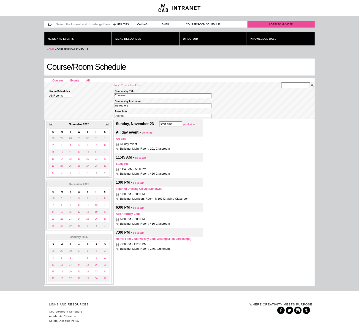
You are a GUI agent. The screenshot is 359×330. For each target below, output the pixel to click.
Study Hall (122, 163)
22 (105, 159)
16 (53, 159)
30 (53, 172)
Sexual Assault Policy (64, 320)
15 (105, 152)
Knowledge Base (263, 38)
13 (87, 152)
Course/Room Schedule (203, 24)
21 (96, 159)
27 (87, 166)
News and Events (61, 38)
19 (79, 159)
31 (79, 225)
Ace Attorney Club (128, 213)
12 (79, 152)
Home (50, 49)
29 (105, 166)
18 (70, 159)
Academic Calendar (62, 316)
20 (87, 159)
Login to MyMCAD (281, 24)
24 (61, 166)
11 (70, 152)
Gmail (165, 24)
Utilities (123, 24)
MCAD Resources (128, 38)
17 (61, 159)
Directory (191, 38)
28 (96, 166)
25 (70, 166)
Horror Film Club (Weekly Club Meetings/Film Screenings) (153, 239)
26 (79, 166)
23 (70, 219)
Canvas (142, 24)
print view (189, 124)
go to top (147, 132)
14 (96, 152)
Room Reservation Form (127, 85)
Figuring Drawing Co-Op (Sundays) (139, 188)
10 (61, 152)
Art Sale (121, 138)
